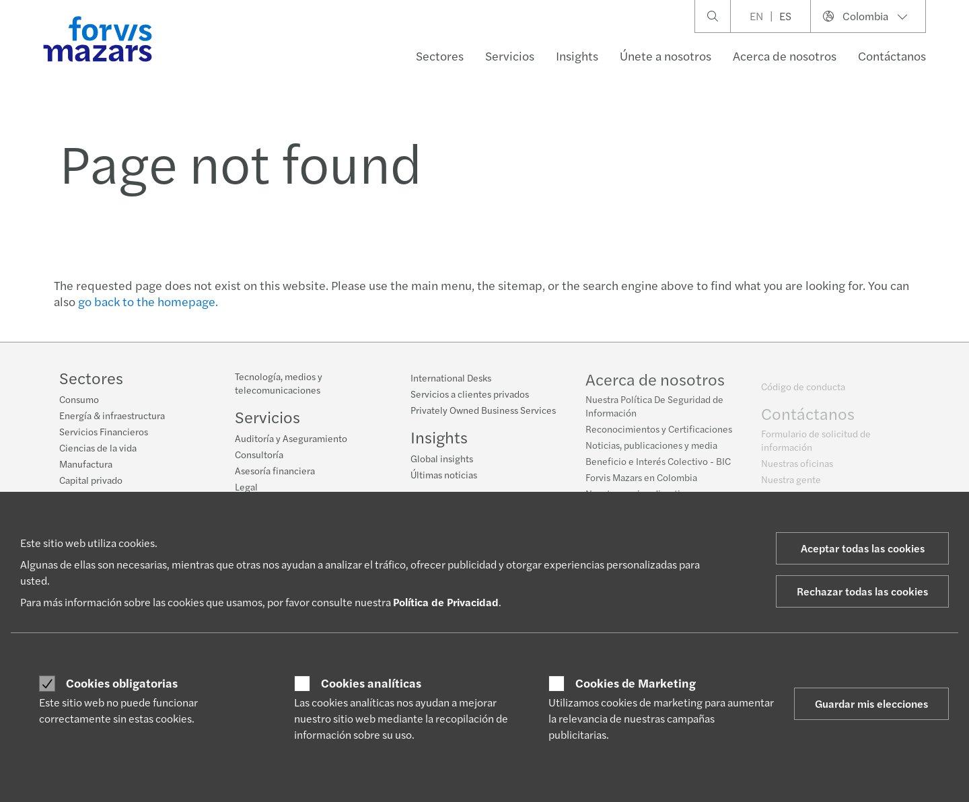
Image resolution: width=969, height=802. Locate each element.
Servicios (509, 55)
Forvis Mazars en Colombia (641, 481)
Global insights (441, 458)
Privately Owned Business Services (483, 409)
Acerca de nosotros (784, 55)
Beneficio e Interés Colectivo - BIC (658, 465)
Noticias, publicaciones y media (651, 448)
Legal (246, 486)
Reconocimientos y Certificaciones (658, 432)
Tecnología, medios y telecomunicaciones (278, 382)
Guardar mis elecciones (871, 703)
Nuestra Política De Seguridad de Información (654, 409)
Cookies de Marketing (635, 683)
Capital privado (90, 479)
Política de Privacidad (446, 602)
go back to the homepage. (148, 301)
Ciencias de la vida (98, 447)
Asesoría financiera (275, 470)
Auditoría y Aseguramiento (291, 438)
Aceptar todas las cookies (863, 548)
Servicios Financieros (103, 431)
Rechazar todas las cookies (862, 591)
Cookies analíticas (371, 683)
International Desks (450, 377)
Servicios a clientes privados (469, 393)
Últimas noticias (443, 474)
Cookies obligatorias (122, 683)
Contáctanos (892, 55)
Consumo (79, 399)
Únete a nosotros (665, 55)
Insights (577, 55)
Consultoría (259, 454)
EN (756, 16)
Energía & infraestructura (112, 415)
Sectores (440, 55)
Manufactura (85, 463)
